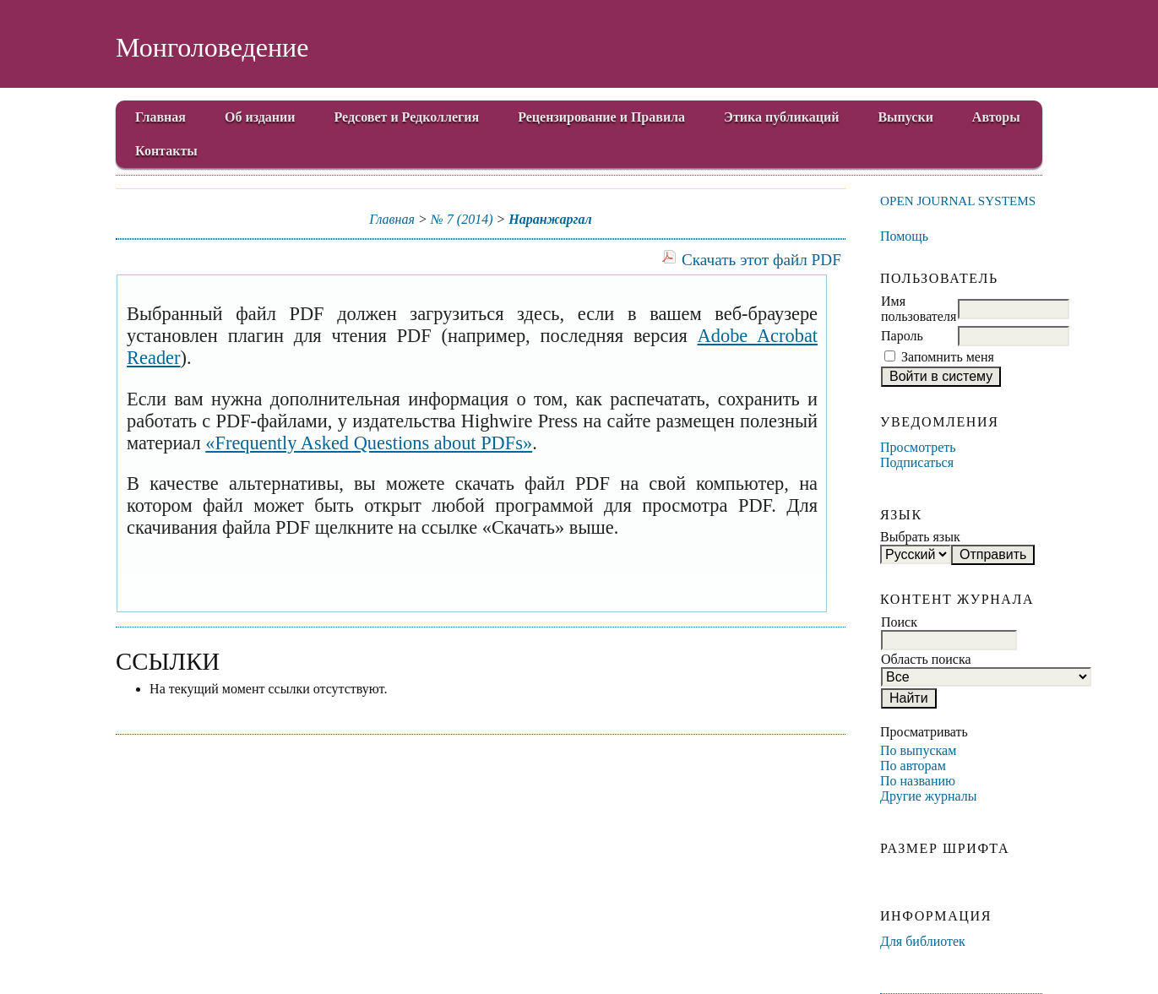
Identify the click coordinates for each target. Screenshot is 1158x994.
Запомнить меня (947, 357)
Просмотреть (918, 447)
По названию (917, 781)
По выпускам (918, 750)
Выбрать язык (920, 537)
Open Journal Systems (958, 200)
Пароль (902, 336)
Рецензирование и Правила (601, 117)
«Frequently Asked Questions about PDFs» (368, 443)
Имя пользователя (918, 308)
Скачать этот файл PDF (761, 260)
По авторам (913, 765)
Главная (160, 117)
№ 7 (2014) (462, 219)
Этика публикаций (781, 117)
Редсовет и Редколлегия (407, 117)
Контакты (166, 151)
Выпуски (905, 117)
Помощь (904, 236)
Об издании (260, 117)
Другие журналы (928, 796)
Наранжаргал (549, 219)
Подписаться (917, 462)
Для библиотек (922, 941)
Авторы (996, 117)
